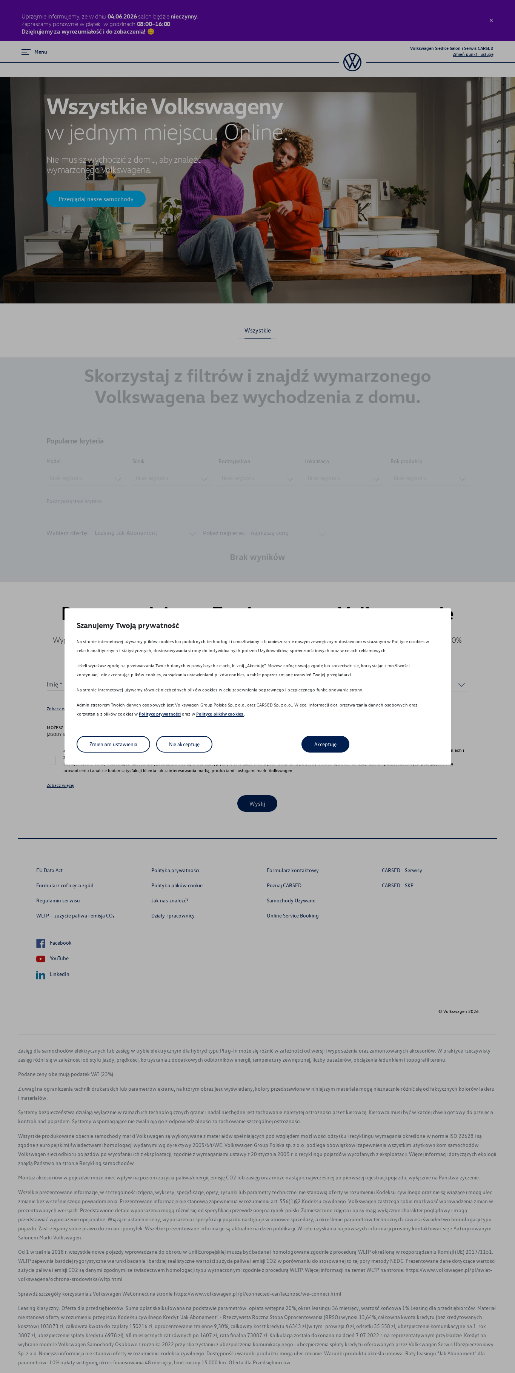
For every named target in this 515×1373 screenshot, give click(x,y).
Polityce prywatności (160, 714)
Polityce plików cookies (220, 714)
